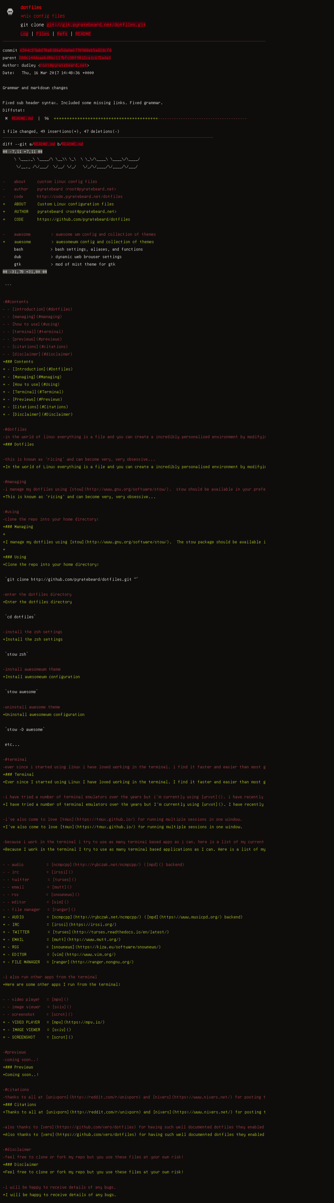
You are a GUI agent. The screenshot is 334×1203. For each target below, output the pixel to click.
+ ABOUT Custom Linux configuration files (58, 204)
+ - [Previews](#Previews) (33, 399)
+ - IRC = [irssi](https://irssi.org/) (60, 924)
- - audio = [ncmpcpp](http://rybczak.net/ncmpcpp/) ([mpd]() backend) (94, 864)
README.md (22, 118)
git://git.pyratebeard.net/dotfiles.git (96, 24)
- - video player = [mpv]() (36, 999)
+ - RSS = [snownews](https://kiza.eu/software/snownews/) (82, 946)
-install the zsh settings (32, 631)
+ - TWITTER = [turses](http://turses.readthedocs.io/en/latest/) (86, 932)
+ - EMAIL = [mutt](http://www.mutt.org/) (62, 939)
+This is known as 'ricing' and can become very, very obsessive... (79, 496)
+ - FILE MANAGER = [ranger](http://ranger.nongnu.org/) (68, 961)
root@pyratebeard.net (63, 65)
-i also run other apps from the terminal (50, 976)
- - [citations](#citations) (35, 346)
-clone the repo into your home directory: (51, 519)
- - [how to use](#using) (31, 324)
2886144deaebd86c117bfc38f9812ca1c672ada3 (65, 57)
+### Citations (19, 1104)
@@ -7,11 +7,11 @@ (22, 151)
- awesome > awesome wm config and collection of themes (79, 234)
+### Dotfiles (18, 444)
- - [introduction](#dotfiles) (38, 309)
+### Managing (18, 526)
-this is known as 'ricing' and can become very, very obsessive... (79, 459)
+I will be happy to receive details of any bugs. (59, 1194)
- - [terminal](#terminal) (33, 331)
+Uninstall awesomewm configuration (43, 714)
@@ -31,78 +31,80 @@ (25, 271)
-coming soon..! (20, 1059)
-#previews (14, 1052)
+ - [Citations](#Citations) (35, 406)
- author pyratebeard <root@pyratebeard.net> (59, 189)
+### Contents (18, 361)
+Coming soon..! (21, 1074)
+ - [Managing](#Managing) (32, 376)
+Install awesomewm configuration (41, 676)
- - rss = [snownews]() (41, 894)
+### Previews (18, 1067)
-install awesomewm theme (32, 669)
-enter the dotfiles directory (37, 594)
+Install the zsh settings (33, 639)
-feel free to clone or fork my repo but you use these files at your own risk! (93, 1156)
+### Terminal (18, 774)
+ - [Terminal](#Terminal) (33, 391)
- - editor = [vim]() (36, 902)
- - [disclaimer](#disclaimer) (38, 354)
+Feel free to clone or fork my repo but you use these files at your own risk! (93, 1171)
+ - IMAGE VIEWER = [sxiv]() (37, 1029)
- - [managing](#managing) (32, 316)
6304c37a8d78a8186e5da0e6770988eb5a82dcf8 (66, 50)
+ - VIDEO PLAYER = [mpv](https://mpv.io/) (54, 1022)
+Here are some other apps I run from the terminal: (62, 984)
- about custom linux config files (50, 181)
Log (24, 33)
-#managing (14, 481)
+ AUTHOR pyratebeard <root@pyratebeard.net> (60, 211)
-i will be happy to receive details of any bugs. (59, 1187)
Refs (62, 33)
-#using (11, 511)
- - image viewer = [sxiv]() (37, 1006)
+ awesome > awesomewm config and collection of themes (78, 241)
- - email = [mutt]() (37, 887)
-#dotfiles (15, 429)
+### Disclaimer (20, 1164)
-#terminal (15, 759)
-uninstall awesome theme (31, 707)
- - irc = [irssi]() (38, 872)
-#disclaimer (17, 1149)
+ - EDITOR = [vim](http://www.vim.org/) (59, 954)
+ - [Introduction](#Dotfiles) (38, 369)
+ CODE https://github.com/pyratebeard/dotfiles (66, 219)
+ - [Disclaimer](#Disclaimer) (38, 414)
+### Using (14, 556)
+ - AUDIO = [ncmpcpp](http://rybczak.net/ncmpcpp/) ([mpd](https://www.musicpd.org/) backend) (123, 917)
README (83, 33)
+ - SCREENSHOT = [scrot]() (38, 1037)
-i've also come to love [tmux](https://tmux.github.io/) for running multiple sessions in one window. (122, 819)
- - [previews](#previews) (32, 339)
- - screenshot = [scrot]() (38, 1014)
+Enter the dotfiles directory (37, 601)
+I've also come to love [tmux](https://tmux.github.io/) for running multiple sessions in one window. (123, 826)
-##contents (15, 301)
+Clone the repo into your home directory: (51, 564)
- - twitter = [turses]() (40, 879)
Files (42, 33)
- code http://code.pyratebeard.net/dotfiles (63, 196)
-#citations (16, 1089)
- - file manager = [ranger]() (39, 909)
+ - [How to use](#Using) (31, 384)
